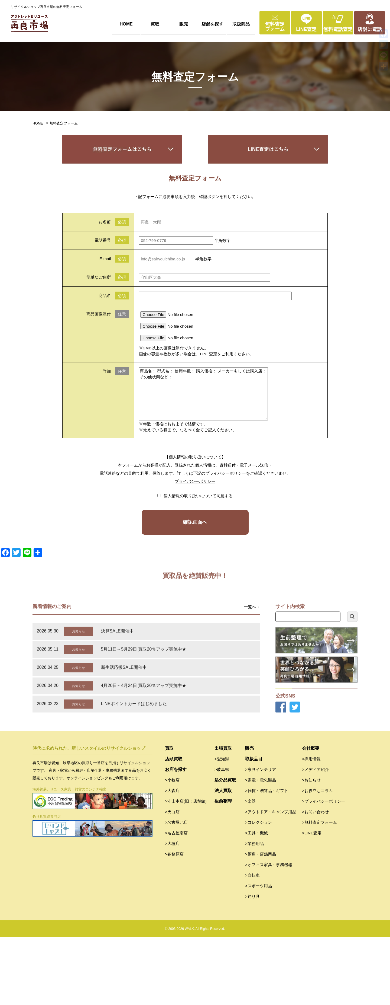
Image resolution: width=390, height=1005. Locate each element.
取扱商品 (241, 24)
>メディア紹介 (315, 837)
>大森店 (172, 858)
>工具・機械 (256, 901)
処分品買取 (225, 848)
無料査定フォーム (275, 26)
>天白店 (172, 880)
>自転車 (252, 943)
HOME (126, 24)
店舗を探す (212, 24)
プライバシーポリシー (195, 481)
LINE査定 (306, 29)
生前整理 (223, 869)
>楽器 (250, 869)
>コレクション (258, 890)
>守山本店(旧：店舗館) (186, 869)
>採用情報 (311, 827)
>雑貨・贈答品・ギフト (266, 858)
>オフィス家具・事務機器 (268, 932)
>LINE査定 (311, 901)
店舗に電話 (370, 29)
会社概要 (310, 816)
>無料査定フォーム (319, 890)
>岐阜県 (221, 837)
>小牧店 (172, 848)
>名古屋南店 (176, 901)
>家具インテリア (260, 837)
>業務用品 (254, 911)
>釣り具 (252, 964)
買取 (155, 24)
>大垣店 (172, 911)
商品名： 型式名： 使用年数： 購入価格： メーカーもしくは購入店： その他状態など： (203, 393)
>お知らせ (311, 848)
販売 (183, 24)
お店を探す (176, 837)
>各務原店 (174, 922)
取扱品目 (253, 826)
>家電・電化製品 (260, 848)
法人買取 (223, 858)
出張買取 (223, 816)
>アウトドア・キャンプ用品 (270, 880)
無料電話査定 (338, 29)
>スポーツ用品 (258, 954)
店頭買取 (173, 826)
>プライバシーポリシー (323, 869)
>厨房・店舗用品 (260, 922)
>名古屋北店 (176, 890)
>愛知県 (221, 827)
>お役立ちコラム (317, 858)
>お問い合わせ (315, 880)
